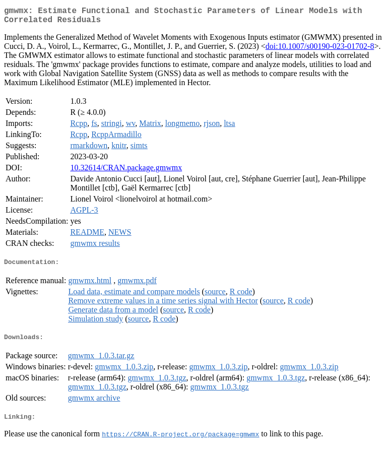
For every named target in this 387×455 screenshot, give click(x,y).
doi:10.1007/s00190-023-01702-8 (320, 50)
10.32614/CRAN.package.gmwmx (126, 171)
